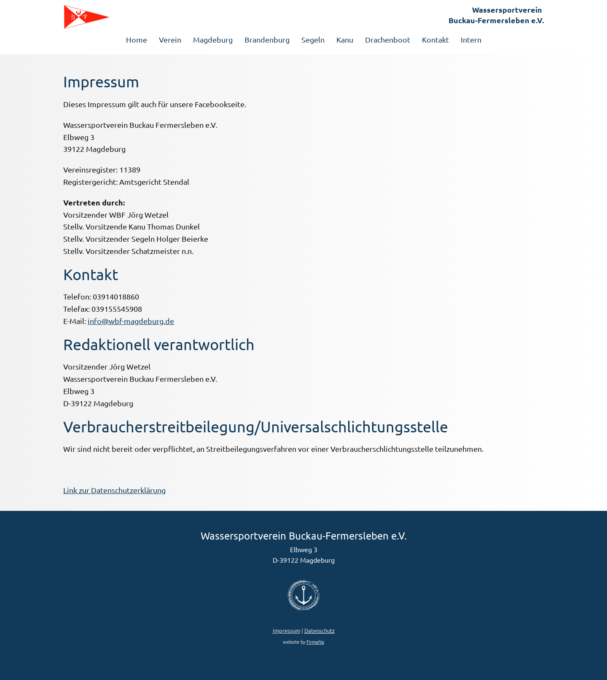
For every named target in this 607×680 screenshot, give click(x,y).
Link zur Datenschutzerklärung (114, 490)
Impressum (286, 630)
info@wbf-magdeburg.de (131, 320)
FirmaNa (315, 641)
